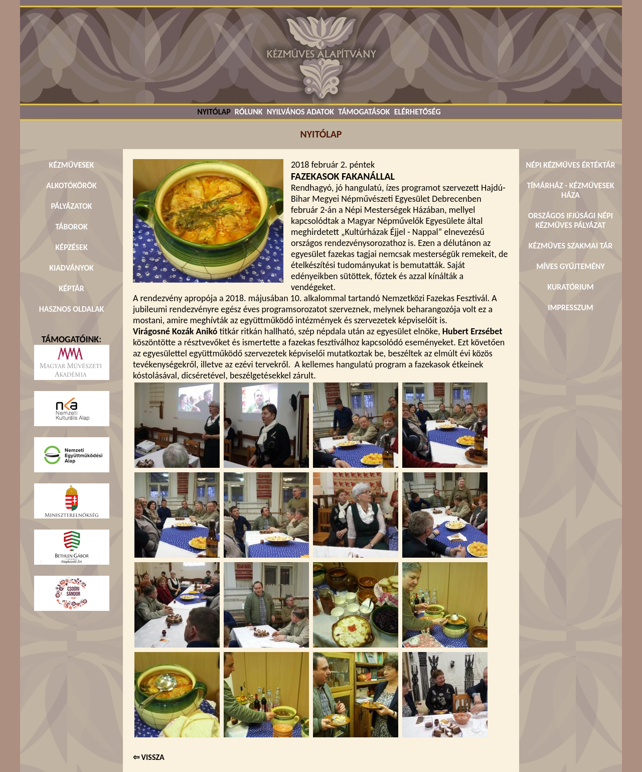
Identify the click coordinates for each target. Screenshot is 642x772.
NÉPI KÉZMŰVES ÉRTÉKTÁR (570, 165)
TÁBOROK (71, 226)
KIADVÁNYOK (71, 268)
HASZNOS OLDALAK (71, 309)
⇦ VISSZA (149, 757)
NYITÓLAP (213, 111)
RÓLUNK (249, 111)
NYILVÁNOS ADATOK (300, 111)
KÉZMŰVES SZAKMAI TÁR (570, 245)
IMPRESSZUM (570, 307)
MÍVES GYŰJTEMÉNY (570, 266)
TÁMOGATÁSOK (364, 111)
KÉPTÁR (71, 288)
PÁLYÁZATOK (71, 206)
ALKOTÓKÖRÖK (71, 185)
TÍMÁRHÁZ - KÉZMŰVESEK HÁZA (570, 190)
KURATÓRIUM (570, 287)
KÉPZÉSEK (71, 247)
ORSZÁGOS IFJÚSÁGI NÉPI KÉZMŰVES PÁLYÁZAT (570, 220)
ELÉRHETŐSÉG (417, 111)
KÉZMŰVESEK (71, 165)
